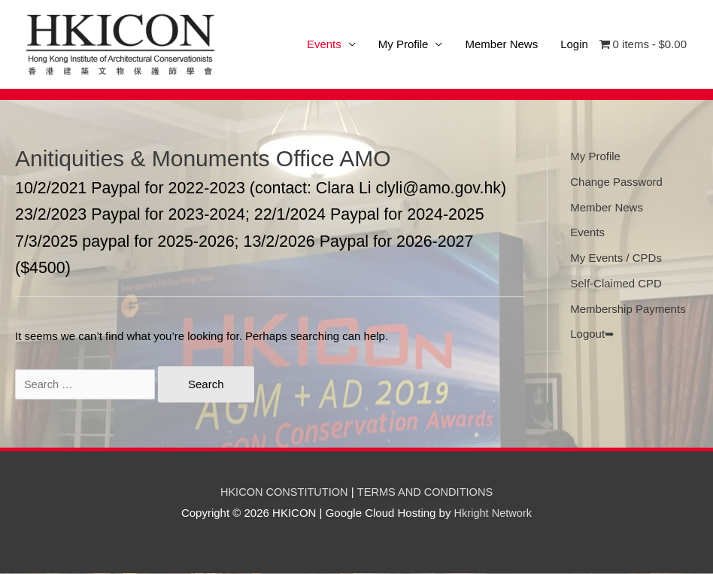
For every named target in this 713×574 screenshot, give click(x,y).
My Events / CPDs (616, 258)
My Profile (403, 44)
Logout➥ (592, 334)
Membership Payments (627, 309)
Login (574, 44)
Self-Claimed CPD (616, 284)
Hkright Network (493, 513)
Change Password (616, 182)
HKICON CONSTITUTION (282, 492)
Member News (501, 44)
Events (587, 232)
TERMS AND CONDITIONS (427, 492)
